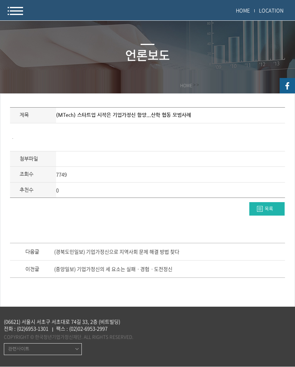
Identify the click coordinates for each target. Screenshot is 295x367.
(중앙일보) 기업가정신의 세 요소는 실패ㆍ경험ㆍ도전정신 (113, 269)
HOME (243, 10)
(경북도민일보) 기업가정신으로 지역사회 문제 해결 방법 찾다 (116, 252)
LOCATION (271, 10)
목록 (269, 208)
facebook (287, 85)
